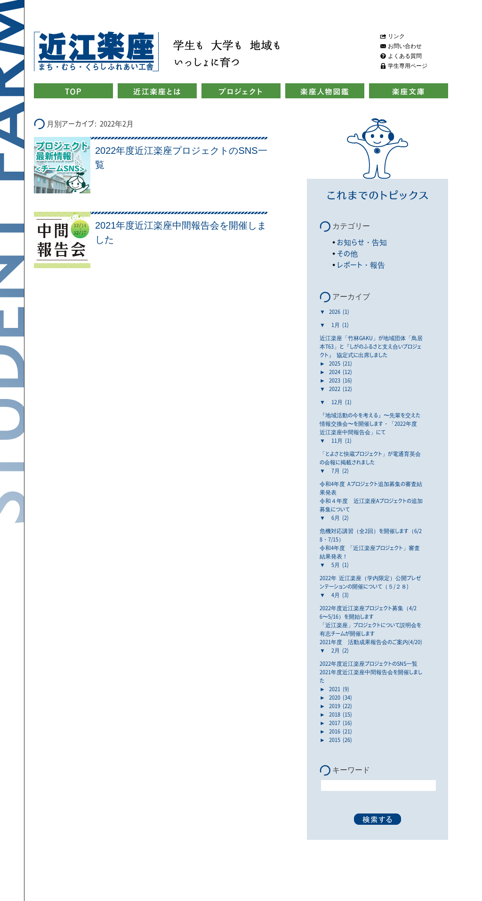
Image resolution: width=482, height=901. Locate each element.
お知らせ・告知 (362, 242)
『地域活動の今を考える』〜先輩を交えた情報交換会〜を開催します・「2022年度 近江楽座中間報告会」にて (370, 423)
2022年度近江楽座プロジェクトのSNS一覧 (369, 663)
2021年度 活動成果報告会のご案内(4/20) (371, 642)
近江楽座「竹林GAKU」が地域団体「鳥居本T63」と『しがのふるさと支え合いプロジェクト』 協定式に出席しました (371, 346)
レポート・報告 (361, 265)
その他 (347, 253)
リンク (396, 36)
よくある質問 (405, 56)
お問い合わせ (405, 46)
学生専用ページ (407, 66)
